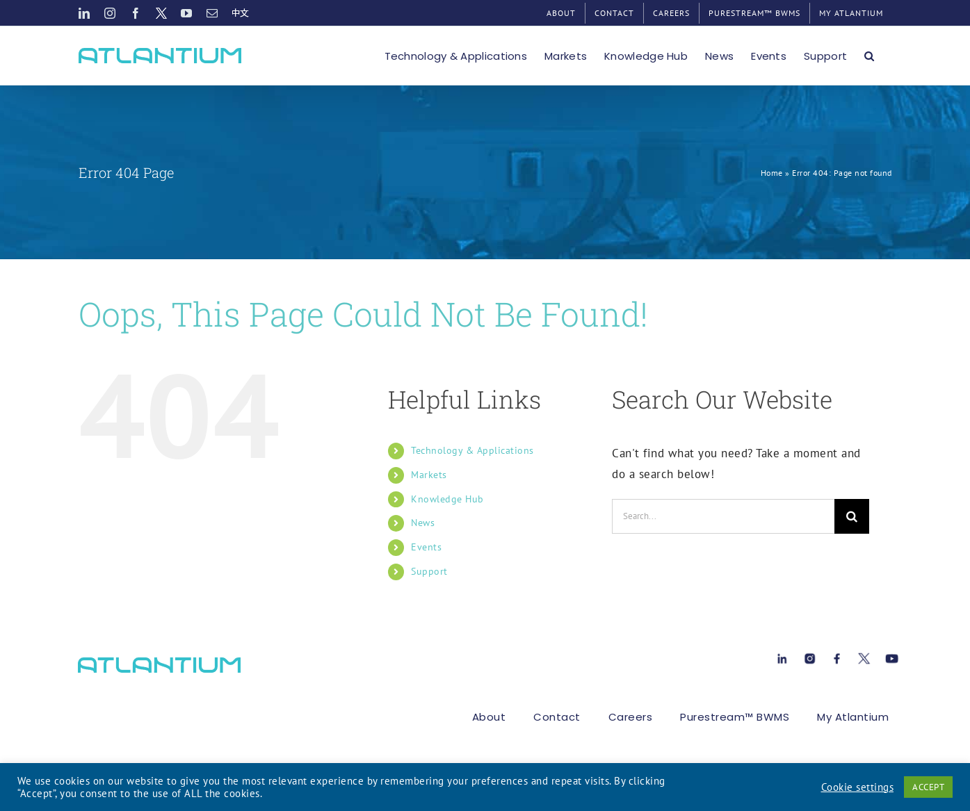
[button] (869, 55)
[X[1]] (864, 656)
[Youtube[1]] (892, 656)
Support (429, 571)
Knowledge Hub (447, 499)
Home (772, 172)
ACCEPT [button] (928, 787)
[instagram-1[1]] (810, 656)
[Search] (851, 516)
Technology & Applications (472, 450)
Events (426, 547)
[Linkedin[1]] (782, 656)
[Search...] (723, 516)
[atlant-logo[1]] (159, 663)
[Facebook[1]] (837, 656)
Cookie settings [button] (857, 787)
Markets (429, 474)
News (423, 522)
